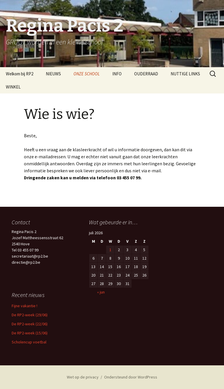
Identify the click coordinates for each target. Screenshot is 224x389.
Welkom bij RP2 (19, 74)
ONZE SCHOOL (87, 74)
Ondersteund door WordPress (130, 377)
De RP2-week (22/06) (30, 324)
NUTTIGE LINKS (185, 74)
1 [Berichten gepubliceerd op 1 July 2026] (110, 249)
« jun (101, 292)
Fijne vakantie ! (24, 305)
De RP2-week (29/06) (30, 314)
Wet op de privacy (83, 377)
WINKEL (13, 87)
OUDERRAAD (146, 74)
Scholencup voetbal (29, 342)
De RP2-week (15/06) (30, 333)
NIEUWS (53, 74)
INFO (117, 74)
